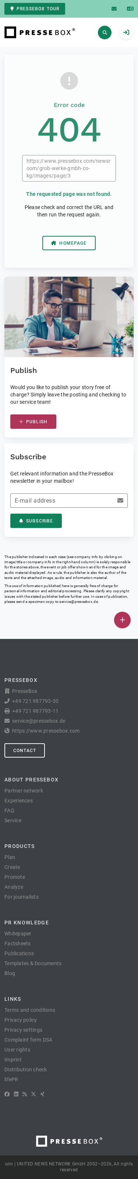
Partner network (23, 791)
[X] (33, 1094)
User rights (17, 1050)
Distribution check (25, 1069)
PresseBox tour (34, 8)
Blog (9, 973)
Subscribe (36, 521)
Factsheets (17, 943)
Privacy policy (20, 1020)
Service (12, 820)
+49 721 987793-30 (35, 701)
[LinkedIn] (16, 1094)
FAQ (9, 810)
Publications (19, 953)
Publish (33, 421)
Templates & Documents (32, 963)
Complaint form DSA (28, 1040)
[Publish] (122, 620)
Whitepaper (18, 934)
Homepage (68, 243)
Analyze (13, 887)
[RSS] (24, 1094)
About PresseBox (31, 780)
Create (12, 867)
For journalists (21, 897)
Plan (9, 857)
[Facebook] (7, 1094)
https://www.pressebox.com (45, 731)
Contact (24, 750)
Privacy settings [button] (23, 1030)
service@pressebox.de (78, 602)
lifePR (11, 1079)
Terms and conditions (29, 1010)
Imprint (13, 1060)
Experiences (18, 801)
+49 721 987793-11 (35, 711)
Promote (14, 877)
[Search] (105, 32)
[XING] (42, 1094)
